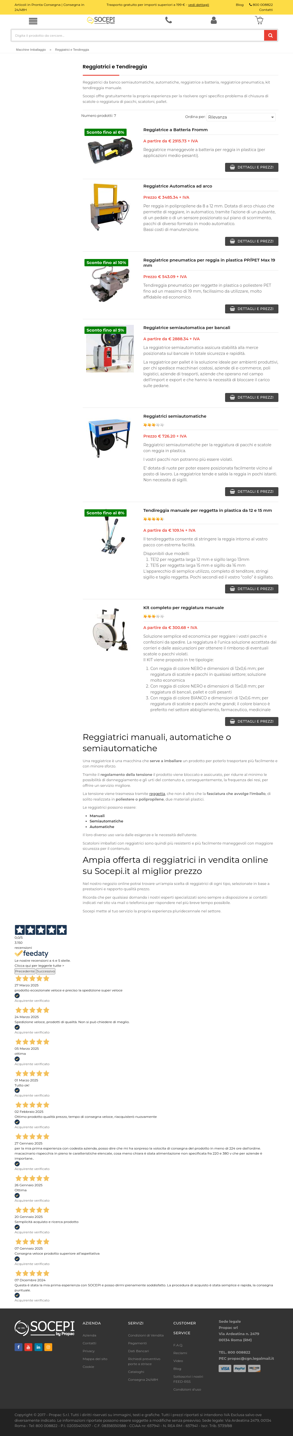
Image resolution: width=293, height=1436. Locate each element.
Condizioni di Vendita (146, 1335)
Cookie (88, 1367)
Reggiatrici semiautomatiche (175, 416)
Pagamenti (137, 1343)
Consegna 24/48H (143, 1379)
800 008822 (261, 5)
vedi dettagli (198, 5)
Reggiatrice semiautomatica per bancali (186, 327)
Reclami (180, 1353)
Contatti (89, 1343)
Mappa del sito (95, 1359)
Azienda (90, 1335)
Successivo (46, 971)
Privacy (89, 1351)
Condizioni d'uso (187, 1389)
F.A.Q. (178, 1345)
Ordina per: (195, 116)
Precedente (25, 971)
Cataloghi (136, 1372)
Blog (177, 1368)
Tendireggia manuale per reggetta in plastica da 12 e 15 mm (207, 510)
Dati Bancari (138, 1351)
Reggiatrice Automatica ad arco (177, 186)
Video (178, 1361)
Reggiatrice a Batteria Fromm (175, 129)
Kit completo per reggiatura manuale (183, 607)
